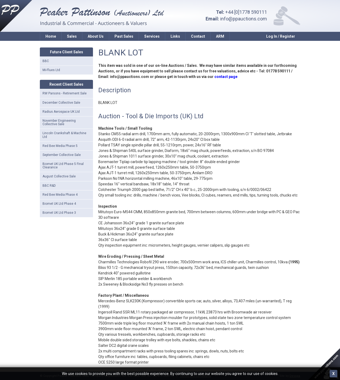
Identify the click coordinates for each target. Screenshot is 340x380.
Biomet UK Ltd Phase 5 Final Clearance (63, 165)
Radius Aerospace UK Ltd (61, 111)
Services (152, 36)
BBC (45, 61)
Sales (72, 36)
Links (175, 36)
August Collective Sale (59, 176)
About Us (96, 36)
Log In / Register (280, 36)
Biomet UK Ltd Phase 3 (59, 213)
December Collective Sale (61, 102)
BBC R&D (49, 185)
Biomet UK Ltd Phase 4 (59, 204)
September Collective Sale (61, 155)
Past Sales (123, 36)
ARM (220, 36)
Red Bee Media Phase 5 (60, 146)
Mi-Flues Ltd (51, 70)
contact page (225, 77)
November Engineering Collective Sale (59, 122)
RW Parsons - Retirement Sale (64, 93)
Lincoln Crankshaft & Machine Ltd (64, 134)
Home (50, 36)
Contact (198, 36)
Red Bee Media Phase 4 (60, 194)
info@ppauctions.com (243, 18)
